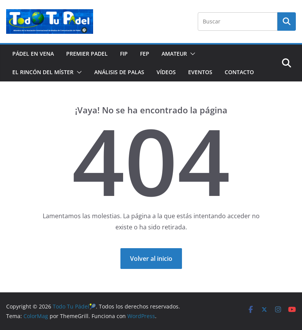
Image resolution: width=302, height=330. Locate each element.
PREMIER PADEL (87, 53)
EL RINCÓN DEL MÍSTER (42, 72)
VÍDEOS (166, 72)
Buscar (286, 21)
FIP (124, 53)
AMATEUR (174, 53)
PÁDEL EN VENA (33, 53)
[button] (191, 53)
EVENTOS (200, 72)
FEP (144, 53)
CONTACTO (239, 72)
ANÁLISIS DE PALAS (119, 72)
